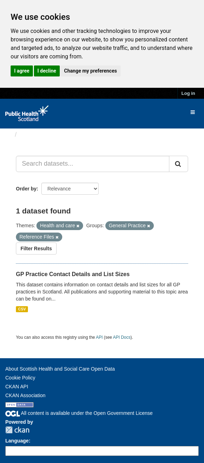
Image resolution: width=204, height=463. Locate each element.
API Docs (122, 337)
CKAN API (16, 386)
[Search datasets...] (92, 164)
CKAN (17, 430)
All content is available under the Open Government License (79, 413)
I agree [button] (21, 71)
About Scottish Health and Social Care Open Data (60, 369)
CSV (22, 309)
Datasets (33, 134)
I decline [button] (46, 71)
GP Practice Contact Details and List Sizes (73, 274)
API (99, 337)
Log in (188, 93)
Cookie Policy (20, 378)
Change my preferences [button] (90, 71)
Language (17, 441)
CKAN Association (25, 395)
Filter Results (36, 248)
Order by (26, 189)
